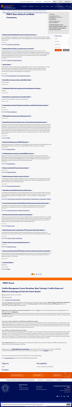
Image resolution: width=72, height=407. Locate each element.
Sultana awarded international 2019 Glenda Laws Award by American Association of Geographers (27, 249)
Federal (13, 237)
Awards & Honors (11, 148)
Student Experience (17, 59)
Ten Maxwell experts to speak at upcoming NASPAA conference (19, 152)
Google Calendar (16, 298)
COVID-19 (9, 59)
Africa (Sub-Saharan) (12, 74)
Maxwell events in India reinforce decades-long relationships (18, 213)
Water (8, 136)
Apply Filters (58, 48)
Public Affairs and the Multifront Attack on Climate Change (17, 189)
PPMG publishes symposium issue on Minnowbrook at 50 (17, 115)
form (38, 309)
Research (37, 6)
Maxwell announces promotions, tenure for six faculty (16, 175)
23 (36, 273)
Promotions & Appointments (23, 74)
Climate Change (10, 198)
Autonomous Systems (12, 209)
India (13, 224)
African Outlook (7, 63)
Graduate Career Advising (23, 388)
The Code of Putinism (8, 261)
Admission (31, 6)
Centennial (20, 209)
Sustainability (43, 198)
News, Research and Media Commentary (39, 10)
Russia (8, 268)
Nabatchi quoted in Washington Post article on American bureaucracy (20, 33)
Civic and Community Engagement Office (26, 1)
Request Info (67, 1)
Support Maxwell (39, 385)
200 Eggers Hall (67, 387)
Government (10, 43)
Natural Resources (35, 198)
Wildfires (49, 198)
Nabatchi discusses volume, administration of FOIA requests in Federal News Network (24, 229)
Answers (20, 385)
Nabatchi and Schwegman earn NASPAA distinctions (16, 141)
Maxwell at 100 (38, 1)
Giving (66, 6)
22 (34, 273)
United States (16, 43)
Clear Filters (66, 48)
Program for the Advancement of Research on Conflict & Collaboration (19, 10)
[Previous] (30, 273)
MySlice (46, 401)
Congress (9, 237)
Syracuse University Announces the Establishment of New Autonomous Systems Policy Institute (26, 202)
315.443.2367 (59, 378)
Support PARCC (38, 374)
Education (9, 224)
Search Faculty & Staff (47, 1)
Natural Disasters (27, 198)
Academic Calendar (16, 401)
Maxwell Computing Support (41, 388)
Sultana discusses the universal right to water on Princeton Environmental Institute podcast (25, 121)
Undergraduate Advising (23, 386)
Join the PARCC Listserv (16, 374)
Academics (24, 6)
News (42, 6)
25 (41, 273)
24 (38, 273)
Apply (55, 1)
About (51, 6)
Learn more (39, 404)
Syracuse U (57, 401)
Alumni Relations (59, 6)
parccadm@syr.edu (49, 378)
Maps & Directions (39, 401)
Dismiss (68, 404)
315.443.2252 (67, 390)
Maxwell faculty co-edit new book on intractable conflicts (17, 95)
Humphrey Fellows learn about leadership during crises (16, 241)
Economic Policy (18, 198)
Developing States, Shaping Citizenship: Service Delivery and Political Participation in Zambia (26, 104)
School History (26, 209)
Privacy (51, 401)
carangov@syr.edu (9, 357)
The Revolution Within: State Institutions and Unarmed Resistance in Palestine (22, 87)
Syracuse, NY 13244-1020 (65, 389)
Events (47, 6)
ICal (11, 298)
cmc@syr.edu (15, 310)
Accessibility (24, 401)
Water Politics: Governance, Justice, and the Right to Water (17, 78)
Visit (60, 1)
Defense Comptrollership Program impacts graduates (16, 166)
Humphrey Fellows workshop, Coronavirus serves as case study (18, 47)
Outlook (7, 298)
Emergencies (31, 401)
